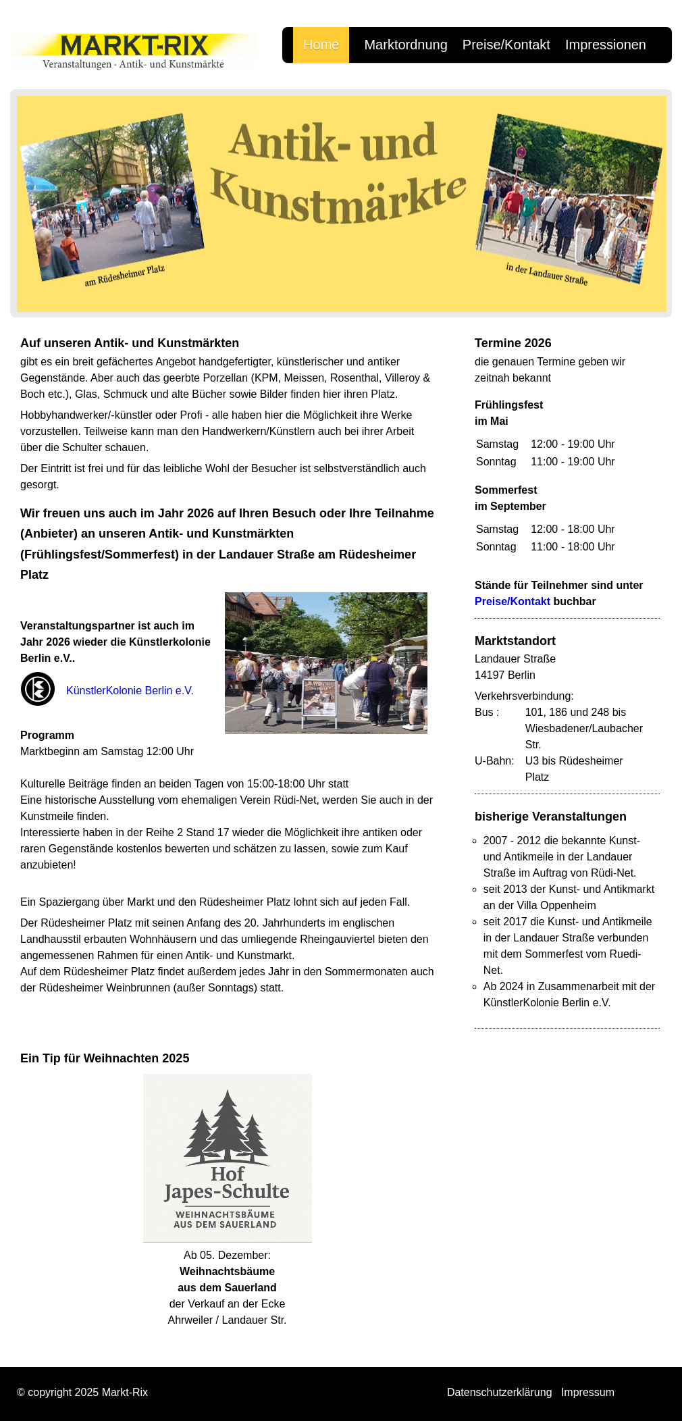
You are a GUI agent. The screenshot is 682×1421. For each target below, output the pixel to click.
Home (321, 44)
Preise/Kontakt (506, 44)
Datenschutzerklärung (499, 1392)
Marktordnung (405, 44)
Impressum (587, 1392)
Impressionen (605, 44)
